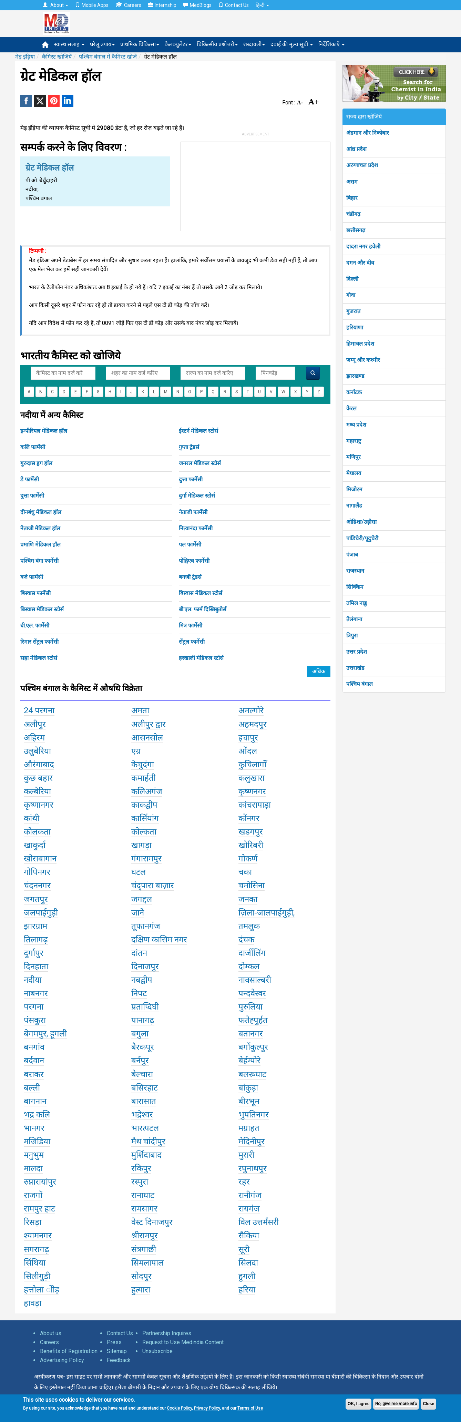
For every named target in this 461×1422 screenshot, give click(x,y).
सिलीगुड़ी (37, 1276)
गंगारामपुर (146, 858)
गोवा (350, 295)
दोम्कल (248, 966)
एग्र (136, 751)
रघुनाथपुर (252, 1168)
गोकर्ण (247, 858)
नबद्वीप (141, 980)
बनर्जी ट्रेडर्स (190, 577)
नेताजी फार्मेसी (193, 512)
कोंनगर (248, 818)
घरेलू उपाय (102, 44)
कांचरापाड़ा (254, 805)
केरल (351, 408)
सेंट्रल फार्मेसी (192, 641)
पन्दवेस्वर (252, 993)
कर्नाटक (354, 392)
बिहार (352, 198)
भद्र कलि (37, 1114)
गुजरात (353, 311)
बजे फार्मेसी (31, 577)
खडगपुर (250, 832)
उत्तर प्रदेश (356, 651)
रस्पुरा (139, 1182)
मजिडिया (37, 1141)
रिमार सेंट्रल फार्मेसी (39, 641)
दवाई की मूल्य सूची (291, 44)
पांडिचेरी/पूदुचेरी (362, 538)
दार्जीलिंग (252, 953)
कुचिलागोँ (252, 764)
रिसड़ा (32, 1222)
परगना (33, 1007)
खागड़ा (141, 845)
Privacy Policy (207, 1408)
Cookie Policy (179, 1408)
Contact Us (233, 5)
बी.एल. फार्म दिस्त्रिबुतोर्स (202, 609)
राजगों (33, 1195)
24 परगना (39, 710)
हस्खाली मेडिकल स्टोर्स (201, 658)
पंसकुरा (35, 1020)
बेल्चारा (142, 1074)
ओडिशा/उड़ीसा (361, 522)
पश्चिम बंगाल (359, 684)
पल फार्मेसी (190, 544)
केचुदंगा (142, 764)
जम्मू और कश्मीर (363, 360)
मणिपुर (353, 457)
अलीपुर (35, 724)
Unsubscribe (157, 1351)
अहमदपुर (252, 724)
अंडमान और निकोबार (367, 133)
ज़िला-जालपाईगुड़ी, (266, 913)
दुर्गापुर (33, 953)
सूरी (243, 1249)
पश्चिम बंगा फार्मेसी (39, 560)
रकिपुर (141, 1168)
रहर (244, 1182)
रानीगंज (250, 1195)
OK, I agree (358, 1403)
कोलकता (37, 832)
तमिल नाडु (356, 603)
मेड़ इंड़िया (25, 56)
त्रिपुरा (352, 635)
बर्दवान (34, 1060)
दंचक (246, 939)
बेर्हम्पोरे (249, 1060)
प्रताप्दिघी (145, 1007)
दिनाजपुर (145, 966)
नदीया (33, 980)
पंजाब (352, 554)
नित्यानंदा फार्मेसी (196, 528)
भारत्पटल (145, 1128)
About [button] (55, 5)
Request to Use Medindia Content (183, 1342)
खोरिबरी (250, 845)
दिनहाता (36, 966)
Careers (128, 5)
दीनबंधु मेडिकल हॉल (40, 512)
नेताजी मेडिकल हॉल (40, 528)
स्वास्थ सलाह (69, 44)
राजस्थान (355, 570)
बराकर (34, 1074)
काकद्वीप (144, 805)
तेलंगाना (354, 619)
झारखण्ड (355, 376)
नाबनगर (36, 993)
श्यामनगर (38, 1235)
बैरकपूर (142, 1047)
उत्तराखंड (355, 668)
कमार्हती (143, 778)
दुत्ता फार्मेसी (191, 479)
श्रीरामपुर (144, 1235)
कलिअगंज (146, 791)
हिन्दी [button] (262, 5)
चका (245, 872)
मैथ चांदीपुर (148, 1141)
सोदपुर (141, 1276)
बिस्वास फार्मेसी (35, 593)
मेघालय (353, 473)
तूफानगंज (145, 926)
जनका (247, 899)
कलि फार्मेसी (32, 447)
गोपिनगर (37, 872)
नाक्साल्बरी (254, 980)
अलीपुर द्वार (148, 724)
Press (114, 1342)
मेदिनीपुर (251, 1141)
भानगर (34, 1128)
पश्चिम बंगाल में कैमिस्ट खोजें (108, 56)
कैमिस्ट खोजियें (57, 56)
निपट (139, 993)
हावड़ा (32, 1303)
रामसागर (144, 1209)
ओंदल (247, 751)
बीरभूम (248, 1101)
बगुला (139, 1034)
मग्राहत (248, 1128)
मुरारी (246, 1155)
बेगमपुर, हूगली (45, 1034)
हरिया (246, 1290)
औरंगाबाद (39, 764)
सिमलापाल (147, 1263)
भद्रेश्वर (142, 1114)
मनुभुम (34, 1155)
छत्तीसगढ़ (355, 230)
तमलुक (249, 926)
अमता (140, 710)
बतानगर (250, 1034)
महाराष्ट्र (353, 441)
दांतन (139, 953)
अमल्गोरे (251, 710)
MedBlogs (197, 5)
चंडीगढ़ (353, 214)
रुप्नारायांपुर (40, 1182)
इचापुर (248, 738)
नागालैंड (354, 505)
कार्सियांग (145, 818)
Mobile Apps (92, 5)
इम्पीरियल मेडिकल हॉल (43, 431)
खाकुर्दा (34, 845)
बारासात (143, 1101)
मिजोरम (354, 489)
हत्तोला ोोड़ (41, 1290)
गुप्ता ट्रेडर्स (189, 447)
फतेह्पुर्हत (253, 1020)
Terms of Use (250, 1408)
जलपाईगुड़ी (41, 913)
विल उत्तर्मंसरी (258, 1222)
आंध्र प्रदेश (356, 149)
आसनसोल (147, 738)
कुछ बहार (38, 778)
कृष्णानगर (38, 805)
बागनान (35, 1101)
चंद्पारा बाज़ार (152, 885)
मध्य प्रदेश (356, 424)
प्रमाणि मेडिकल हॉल (40, 544)
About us (50, 1333)
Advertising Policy (62, 1360)
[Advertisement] (255, 185)
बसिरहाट (144, 1088)
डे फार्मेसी (29, 479)
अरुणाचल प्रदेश (362, 165)
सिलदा (248, 1263)
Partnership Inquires (166, 1333)
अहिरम (34, 738)
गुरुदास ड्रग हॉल (36, 463)
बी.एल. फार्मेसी (34, 625)
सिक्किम (354, 587)
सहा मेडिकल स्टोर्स (38, 658)
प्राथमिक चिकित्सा (139, 44)
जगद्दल (141, 899)
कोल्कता (143, 832)
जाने (137, 913)
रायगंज (249, 1209)
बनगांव (34, 1047)
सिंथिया (34, 1263)
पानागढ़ (142, 1020)
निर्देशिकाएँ (331, 44)
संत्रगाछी (143, 1249)
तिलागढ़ (36, 939)
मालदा (33, 1168)
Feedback (119, 1360)
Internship (162, 5)
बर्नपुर (140, 1060)
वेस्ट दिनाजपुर (152, 1222)
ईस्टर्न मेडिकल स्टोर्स (198, 431)
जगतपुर (36, 899)
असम (352, 181)
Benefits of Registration (69, 1351)
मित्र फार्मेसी (190, 625)
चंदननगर (37, 885)
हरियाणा (354, 327)
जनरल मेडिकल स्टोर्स (200, 463)
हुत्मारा (140, 1290)
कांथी (31, 818)
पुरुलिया (250, 1007)
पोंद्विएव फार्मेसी (194, 560)
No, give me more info (396, 1403)
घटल (138, 872)
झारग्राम (35, 926)
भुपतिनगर (253, 1114)
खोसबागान (40, 858)
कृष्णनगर (252, 791)
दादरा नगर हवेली (363, 246)
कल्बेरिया (37, 791)
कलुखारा (251, 778)
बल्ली (32, 1088)
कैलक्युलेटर (178, 44)
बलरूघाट (252, 1074)
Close (428, 1403)
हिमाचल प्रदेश (360, 343)
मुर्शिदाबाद (146, 1155)
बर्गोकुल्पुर (253, 1047)
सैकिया (248, 1235)
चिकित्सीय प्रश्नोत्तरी (217, 44)
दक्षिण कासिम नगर (159, 939)
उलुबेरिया (37, 751)
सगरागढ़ (36, 1249)
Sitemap (117, 1351)
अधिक (318, 671)
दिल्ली (352, 279)
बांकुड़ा (248, 1088)
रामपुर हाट (39, 1209)
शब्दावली (254, 44)
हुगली (246, 1276)
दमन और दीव (360, 262)
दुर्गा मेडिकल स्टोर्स (197, 495)
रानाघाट (142, 1195)
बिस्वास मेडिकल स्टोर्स (200, 593)
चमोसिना (251, 885)
